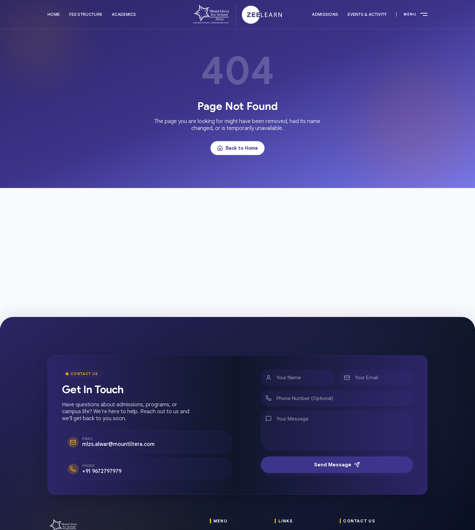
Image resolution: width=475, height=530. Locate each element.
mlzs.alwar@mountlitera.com (114, 444)
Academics (124, 14)
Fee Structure (85, 14)
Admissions (325, 14)
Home (54, 14)
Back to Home (237, 148)
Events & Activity (367, 14)
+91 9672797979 (99, 469)
